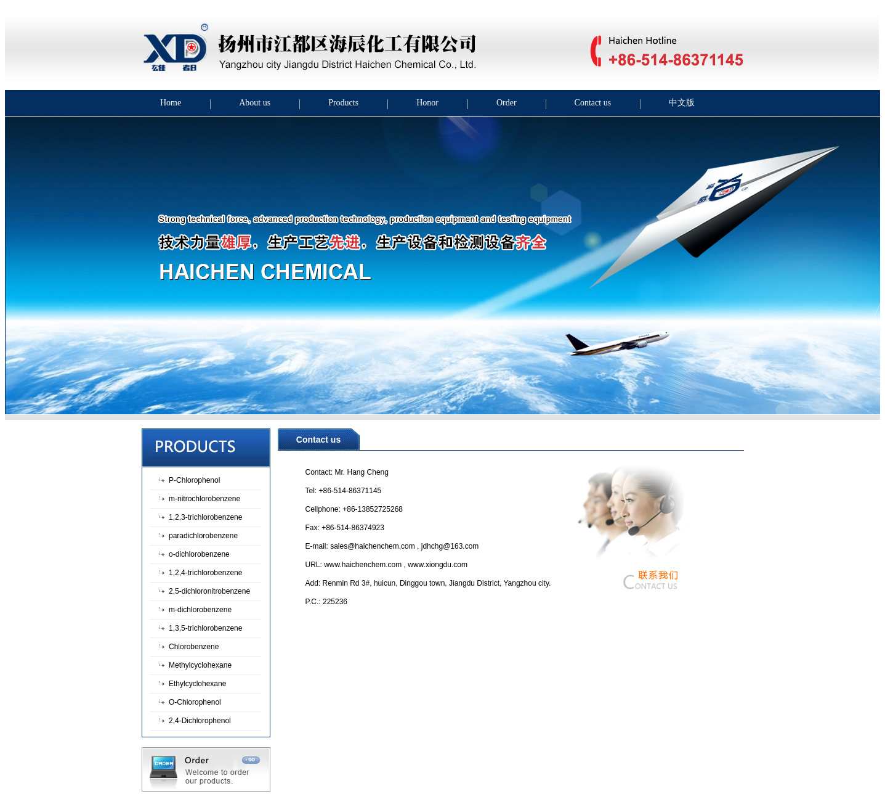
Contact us (593, 102)
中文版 (682, 102)
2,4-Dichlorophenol (200, 720)
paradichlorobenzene (203, 535)
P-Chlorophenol (194, 480)
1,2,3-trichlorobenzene (205, 517)
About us (254, 102)
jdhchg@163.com (450, 546)
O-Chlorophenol (195, 702)
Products (343, 102)
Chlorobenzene (194, 646)
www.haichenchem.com (363, 564)
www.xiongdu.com (437, 564)
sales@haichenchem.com (372, 546)
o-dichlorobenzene (199, 554)
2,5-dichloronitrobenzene (209, 591)
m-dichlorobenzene (200, 609)
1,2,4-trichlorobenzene (205, 572)
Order (506, 102)
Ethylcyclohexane (197, 683)
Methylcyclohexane (200, 665)
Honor (427, 102)
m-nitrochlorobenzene (204, 498)
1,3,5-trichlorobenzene (205, 628)
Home (170, 102)
